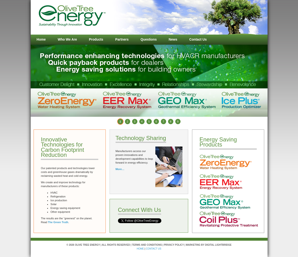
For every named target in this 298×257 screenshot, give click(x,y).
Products (96, 39)
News (173, 39)
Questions (148, 39)
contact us (153, 248)
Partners (122, 39)
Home (41, 39)
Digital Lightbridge (218, 245)
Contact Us (198, 39)
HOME (140, 248)
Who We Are (67, 39)
